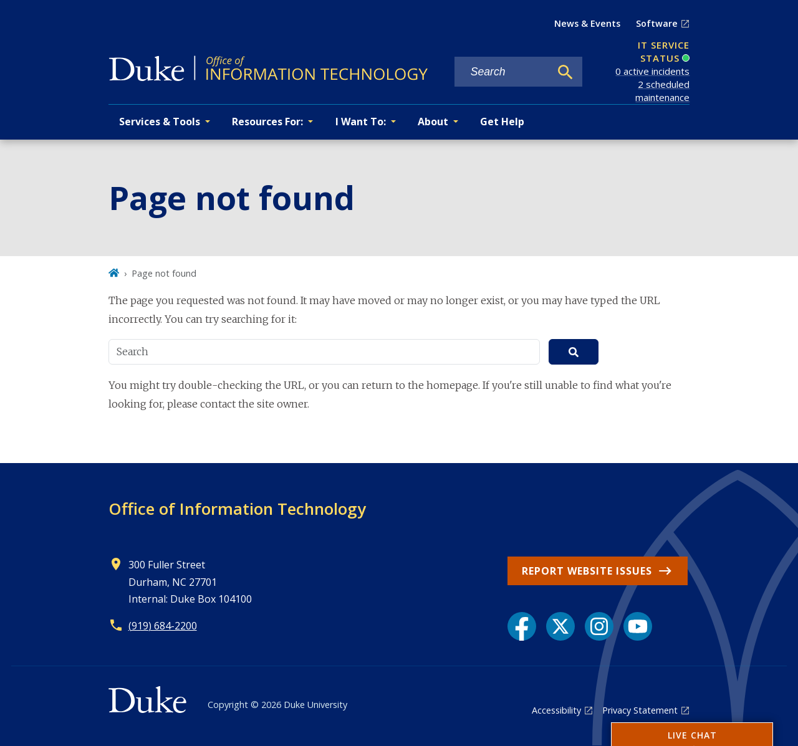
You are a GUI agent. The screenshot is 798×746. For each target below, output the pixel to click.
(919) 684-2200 (162, 626)
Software (657, 23)
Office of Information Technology (237, 508)
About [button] (433, 121)
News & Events (587, 23)
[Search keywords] (502, 72)
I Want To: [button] (360, 121)
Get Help (502, 121)
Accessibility (556, 710)
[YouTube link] (637, 626)
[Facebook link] (521, 626)
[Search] (565, 72)
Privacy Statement (640, 710)
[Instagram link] (599, 626)
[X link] (560, 626)
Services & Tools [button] (159, 121)
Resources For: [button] (267, 121)
